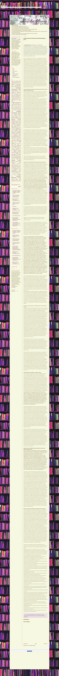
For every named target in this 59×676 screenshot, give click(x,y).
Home (36, 643)
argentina (13, 92)
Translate (18, 39)
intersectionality (17, 125)
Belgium (13, 94)
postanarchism (13, 148)
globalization (14, 117)
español (37, 614)
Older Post (45, 643)
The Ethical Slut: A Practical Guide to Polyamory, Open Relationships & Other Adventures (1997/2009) (16, 248)
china (16, 100)
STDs (16, 165)
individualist (13, 124)
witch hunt (14, 178)
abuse (19, 84)
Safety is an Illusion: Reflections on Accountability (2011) (16, 200)
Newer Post (25, 643)
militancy (16, 134)
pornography (19, 145)
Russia (12, 156)
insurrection (19, 124)
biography (17, 94)
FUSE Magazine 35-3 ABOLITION (36, 45)
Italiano (17, 127)
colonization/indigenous (31, 614)
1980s (13, 82)
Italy (20, 127)
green (12, 118)
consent (13, 104)
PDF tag (36, 29)
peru (15, 143)
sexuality (13, 162)
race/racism (14, 152)
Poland (19, 143)
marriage (16, 130)
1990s (16, 82)
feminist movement (41, 614)
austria (19, 93)
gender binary (17, 115)
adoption (18, 86)
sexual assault (39, 615)
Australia (14, 93)
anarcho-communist (15, 90)
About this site (14, 71)
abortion (13, 84)
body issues (13, 95)
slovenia (18, 163)
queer (15, 151)
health (17, 118)
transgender (14, 170)
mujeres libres (30, 615)
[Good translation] (2, 6)
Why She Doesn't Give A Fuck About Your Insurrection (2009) (16, 213)
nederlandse (13, 138)
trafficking (43, 615)
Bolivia (13, 96)
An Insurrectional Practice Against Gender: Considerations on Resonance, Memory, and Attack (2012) (16, 224)
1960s (13, 81)
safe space (17, 156)
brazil (17, 96)
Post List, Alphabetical (16, 77)
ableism (18, 83)
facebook (13, 32)
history (13, 119)
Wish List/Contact (15, 73)
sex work (35, 615)
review (14, 155)
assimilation (19, 92)
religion (17, 153)
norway (14, 139)
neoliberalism (19, 138)
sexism (13, 160)
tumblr (19, 32)
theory (19, 166)
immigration (26, 615)
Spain (12, 165)
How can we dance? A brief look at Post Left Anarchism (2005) (15, 196)
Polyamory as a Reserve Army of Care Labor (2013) (16, 203)
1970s (17, 81)
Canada (27, 614)
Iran (18, 126)
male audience (18, 129)
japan (13, 128)
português (15, 146)
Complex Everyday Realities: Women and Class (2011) (15, 236)
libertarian (13, 129)
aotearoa (18, 91)
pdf (20, 141)
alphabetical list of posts (23, 26)
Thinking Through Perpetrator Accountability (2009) (16, 209)
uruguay (14, 173)
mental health (18, 132)
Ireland (13, 127)
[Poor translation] (5, 6)
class (20, 100)
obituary (18, 139)
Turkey (13, 172)
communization (17, 103)
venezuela (18, 173)
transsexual (14, 171)
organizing (19, 140)
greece (19, 117)
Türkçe (20, 171)
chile (12, 100)
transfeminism (15, 169)
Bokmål (18, 95)
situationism (13, 163)
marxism (13, 131)
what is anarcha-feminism (16, 176)
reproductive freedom (16, 154)
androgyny (13, 91)
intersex (15, 126)
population (13, 145)
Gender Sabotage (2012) (16, 215)
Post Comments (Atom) (31, 645)
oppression (13, 140)
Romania (18, 155)
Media (13, 72)
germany (16, 116)
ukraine (20, 172)
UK (16, 172)
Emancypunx (14, 206)
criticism (19, 104)
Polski (18, 144)
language (17, 128)
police (33, 615)
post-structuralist (16, 147)
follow (29, 31)
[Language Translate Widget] (16, 38)
